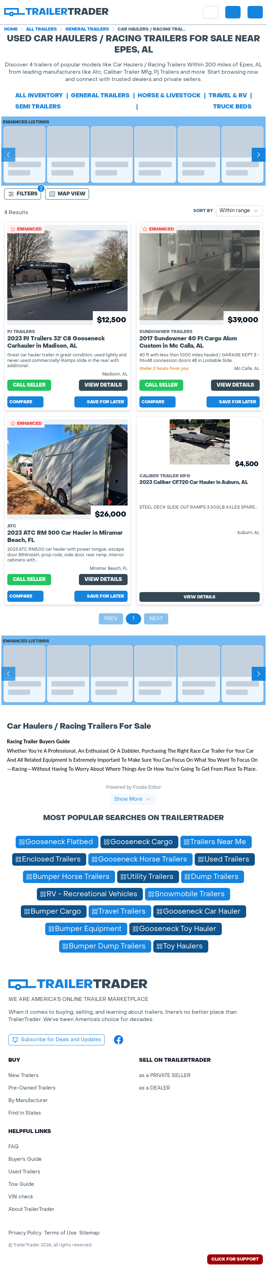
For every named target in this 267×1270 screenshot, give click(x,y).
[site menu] (210, 12)
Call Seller (29, 385)
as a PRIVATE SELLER (165, 1075)
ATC (11, 526)
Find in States (24, 1113)
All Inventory (39, 95)
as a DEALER (154, 1088)
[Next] (259, 155)
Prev (111, 618)
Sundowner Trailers (166, 331)
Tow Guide (21, 1184)
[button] (233, 12)
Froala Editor (147, 787)
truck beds (232, 106)
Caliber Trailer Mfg (164, 476)
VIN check (20, 1197)
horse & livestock (169, 95)
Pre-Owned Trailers (32, 1088)
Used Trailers (24, 1171)
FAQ (13, 1146)
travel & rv (228, 95)
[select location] (233, 12)
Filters (23, 194)
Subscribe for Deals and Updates (56, 1039)
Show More (132, 799)
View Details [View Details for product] (103, 385)
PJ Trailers (21, 331)
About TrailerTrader (31, 1209)
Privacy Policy (24, 1233)
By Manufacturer (28, 1100)
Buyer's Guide (25, 1159)
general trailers (100, 95)
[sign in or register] (255, 12)
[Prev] (8, 155)
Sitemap (89, 1233)
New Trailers (23, 1075)
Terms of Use (60, 1233)
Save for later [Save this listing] (101, 401)
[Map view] (67, 194)
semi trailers (38, 106)
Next (156, 618)
